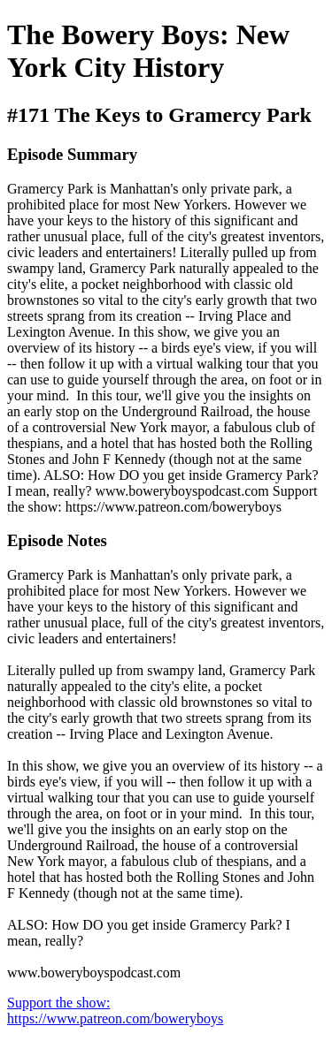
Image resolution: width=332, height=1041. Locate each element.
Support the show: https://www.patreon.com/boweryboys (115, 1010)
